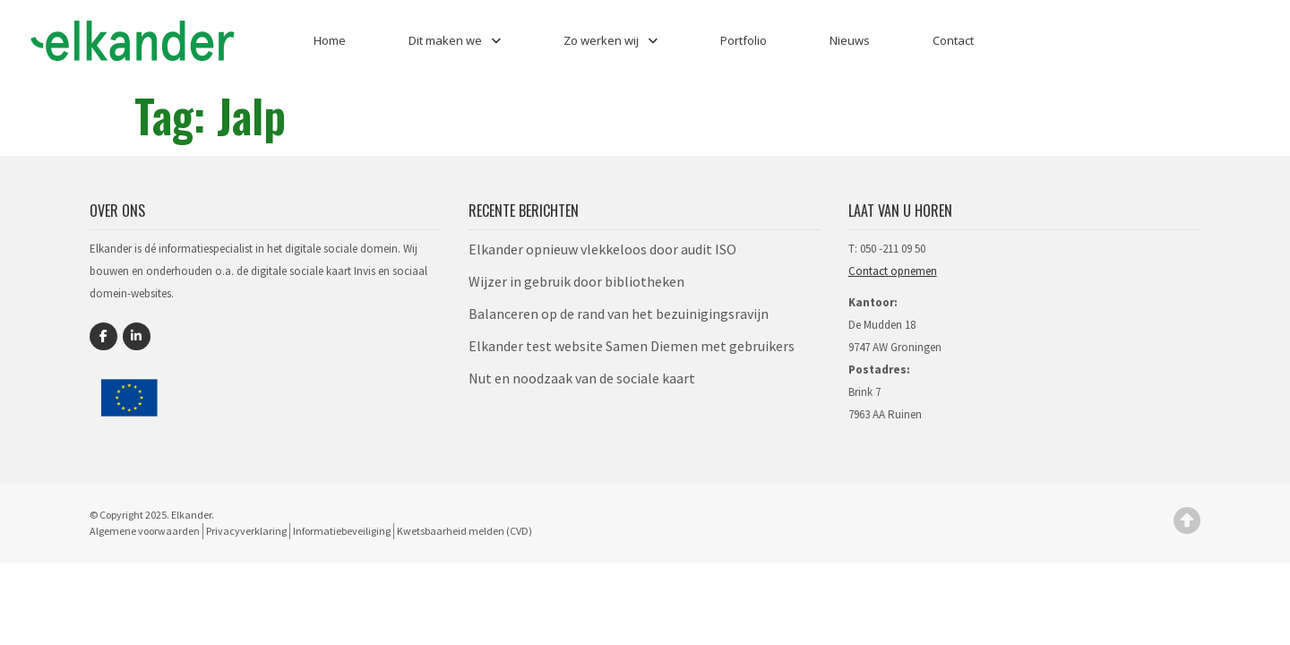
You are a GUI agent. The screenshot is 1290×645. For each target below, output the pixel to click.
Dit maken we (454, 41)
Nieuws (850, 40)
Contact (953, 40)
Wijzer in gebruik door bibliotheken (576, 281)
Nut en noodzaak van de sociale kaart (582, 378)
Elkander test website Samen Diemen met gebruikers (632, 346)
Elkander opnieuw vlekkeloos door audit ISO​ (602, 249)
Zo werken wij (610, 41)
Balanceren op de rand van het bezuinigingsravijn (619, 313)
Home (330, 40)
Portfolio (743, 40)
